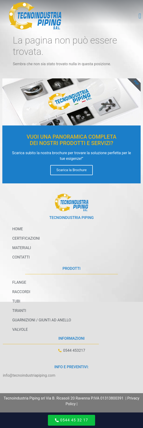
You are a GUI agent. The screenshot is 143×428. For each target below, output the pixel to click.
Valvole (20, 329)
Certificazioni (26, 238)
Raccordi (21, 292)
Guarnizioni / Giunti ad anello (41, 320)
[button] (140, 16)
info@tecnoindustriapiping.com (29, 375)
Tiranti (19, 310)
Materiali (21, 248)
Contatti (21, 257)
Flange (19, 282)
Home (17, 229)
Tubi (16, 301)
